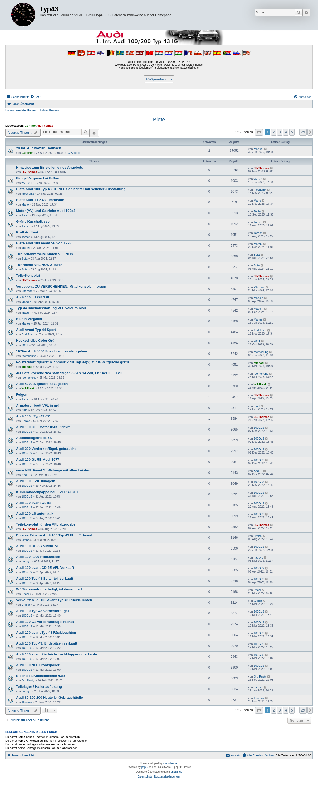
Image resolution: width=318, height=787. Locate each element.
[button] (259, 132)
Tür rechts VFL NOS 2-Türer (39, 265)
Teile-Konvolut (28, 276)
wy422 (26, 182)
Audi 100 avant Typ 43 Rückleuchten (46, 633)
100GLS (27, 431)
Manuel (258, 148)
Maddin (26, 301)
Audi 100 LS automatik (34, 514)
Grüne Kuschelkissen (34, 221)
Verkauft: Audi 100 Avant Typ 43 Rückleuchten (54, 600)
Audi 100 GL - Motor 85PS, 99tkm (43, 427)
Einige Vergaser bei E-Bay (37, 178)
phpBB (145, 767)
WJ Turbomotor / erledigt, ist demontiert (49, 589)
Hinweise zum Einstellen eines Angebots (49, 167)
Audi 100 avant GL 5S (34, 503)
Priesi (25, 593)
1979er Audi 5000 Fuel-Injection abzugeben (51, 351)
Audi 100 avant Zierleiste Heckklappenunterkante (56, 654)
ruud (24, 410)
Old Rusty (28, 680)
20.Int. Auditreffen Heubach (38, 148)
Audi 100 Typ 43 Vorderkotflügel (42, 611)
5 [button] (292, 132)
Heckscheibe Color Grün (36, 340)
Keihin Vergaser (29, 319)
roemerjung (29, 355)
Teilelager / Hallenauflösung (39, 687)
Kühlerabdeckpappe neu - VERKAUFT (47, 492)
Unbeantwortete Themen (21, 110)
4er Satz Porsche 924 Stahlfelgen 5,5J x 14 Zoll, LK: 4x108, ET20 (69, 373)
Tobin (25, 215)
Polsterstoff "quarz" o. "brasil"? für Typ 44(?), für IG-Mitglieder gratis (73, 362)
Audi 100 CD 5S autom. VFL (39, 546)
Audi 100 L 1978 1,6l (32, 297)
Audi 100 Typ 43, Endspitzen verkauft (46, 643)
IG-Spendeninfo (159, 79)
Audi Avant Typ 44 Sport (36, 330)
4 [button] (286, 132)
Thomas (27, 702)
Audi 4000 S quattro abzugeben (42, 384)
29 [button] (303, 132)
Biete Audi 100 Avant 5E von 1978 (43, 243)
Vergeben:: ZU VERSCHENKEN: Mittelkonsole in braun (61, 286)
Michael (27, 366)
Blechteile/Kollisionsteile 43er (40, 676)
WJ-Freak (28, 388)
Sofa (25, 258)
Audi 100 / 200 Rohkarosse (38, 557)
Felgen (21, 395)
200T (25, 345)
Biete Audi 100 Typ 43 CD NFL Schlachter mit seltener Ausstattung (71, 189)
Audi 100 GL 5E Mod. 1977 (37, 459)
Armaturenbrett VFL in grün (39, 405)
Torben (26, 226)
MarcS (26, 247)
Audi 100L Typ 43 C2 (33, 416)
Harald (26, 420)
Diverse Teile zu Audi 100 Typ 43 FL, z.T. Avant (54, 535)
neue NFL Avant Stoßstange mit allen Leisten (53, 470)
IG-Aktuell (73, 152)
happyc (26, 561)
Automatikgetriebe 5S (34, 438)
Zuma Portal (170, 763)
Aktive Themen (49, 110)
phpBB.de (176, 771)
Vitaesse (27, 291)
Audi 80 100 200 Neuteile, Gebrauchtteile (49, 697)
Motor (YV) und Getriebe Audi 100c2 (45, 211)
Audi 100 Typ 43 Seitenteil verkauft (44, 578)
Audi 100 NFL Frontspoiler (38, 665)
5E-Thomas (45, 125)
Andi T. (26, 474)
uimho (26, 539)
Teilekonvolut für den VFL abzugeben (46, 524)
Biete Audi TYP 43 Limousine (40, 200)
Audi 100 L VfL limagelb (35, 481)
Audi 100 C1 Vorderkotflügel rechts (45, 622)
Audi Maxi (28, 334)
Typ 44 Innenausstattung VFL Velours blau (51, 308)
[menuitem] (35, 97)
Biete (159, 119)
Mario (25, 204)
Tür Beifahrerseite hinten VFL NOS (44, 254)
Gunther (30, 125)
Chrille (26, 604)
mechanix (28, 193)
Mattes (26, 323)
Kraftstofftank (27, 232)
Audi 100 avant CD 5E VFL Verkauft (45, 568)
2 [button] (274, 132)
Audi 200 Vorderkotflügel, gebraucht (46, 449)
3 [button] (280, 132)
